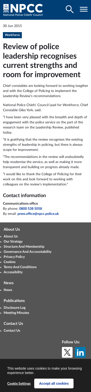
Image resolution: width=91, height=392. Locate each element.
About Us (11, 236)
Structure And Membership (24, 246)
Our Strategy (13, 241)
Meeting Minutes (16, 313)
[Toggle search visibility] (69, 9)
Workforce (12, 35)
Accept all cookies (54, 383)
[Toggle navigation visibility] (83, 9)
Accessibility (13, 272)
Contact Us (12, 330)
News (8, 290)
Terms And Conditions (20, 267)
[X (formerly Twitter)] (67, 352)
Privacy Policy (14, 257)
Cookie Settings (19, 383)
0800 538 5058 (30, 208)
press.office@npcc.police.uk (38, 214)
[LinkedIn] (80, 352)
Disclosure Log (14, 308)
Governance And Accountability (27, 252)
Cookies (10, 262)
